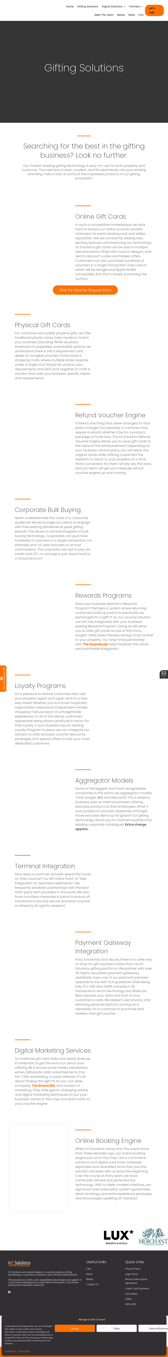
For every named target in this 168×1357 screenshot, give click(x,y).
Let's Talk (152, 10)
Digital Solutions (112, 6)
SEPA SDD (130, 1304)
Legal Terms (131, 1274)
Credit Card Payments (137, 1289)
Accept (75, 1328)
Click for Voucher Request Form (85, 289)
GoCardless (131, 1294)
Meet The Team (104, 15)
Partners (134, 6)
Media (121, 15)
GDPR (128, 1299)
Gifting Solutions (87, 6)
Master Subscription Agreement (136, 1281)
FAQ (141, 15)
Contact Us (92, 1284)
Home (70, 6)
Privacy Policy (24, 1351)
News (131, 15)
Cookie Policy (11, 1351)
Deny (117, 1328)
